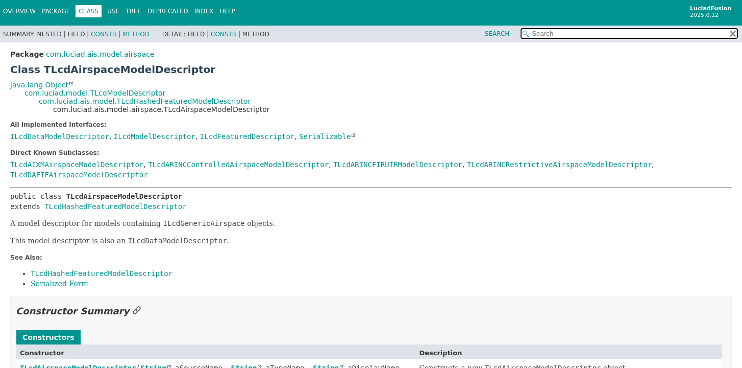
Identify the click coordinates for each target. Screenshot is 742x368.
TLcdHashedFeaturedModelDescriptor (115, 206)
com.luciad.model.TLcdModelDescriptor (94, 93)
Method (136, 34)
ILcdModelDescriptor (154, 136)
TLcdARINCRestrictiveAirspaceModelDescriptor (559, 164)
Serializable (325, 136)
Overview (19, 11)
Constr (103, 34)
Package (56, 11)
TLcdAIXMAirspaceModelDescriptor (76, 164)
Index (204, 11)
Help (227, 11)
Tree (133, 11)
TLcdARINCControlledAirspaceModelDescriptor (238, 164)
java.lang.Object (39, 85)
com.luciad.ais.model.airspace (100, 54)
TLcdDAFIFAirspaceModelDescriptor (79, 175)
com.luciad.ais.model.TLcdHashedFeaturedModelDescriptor (145, 101)
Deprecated (167, 11)
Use (113, 11)
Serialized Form (59, 284)
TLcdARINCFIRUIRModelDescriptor (397, 164)
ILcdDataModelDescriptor (59, 136)
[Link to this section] (137, 311)
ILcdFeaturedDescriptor (247, 136)
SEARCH (497, 33)
